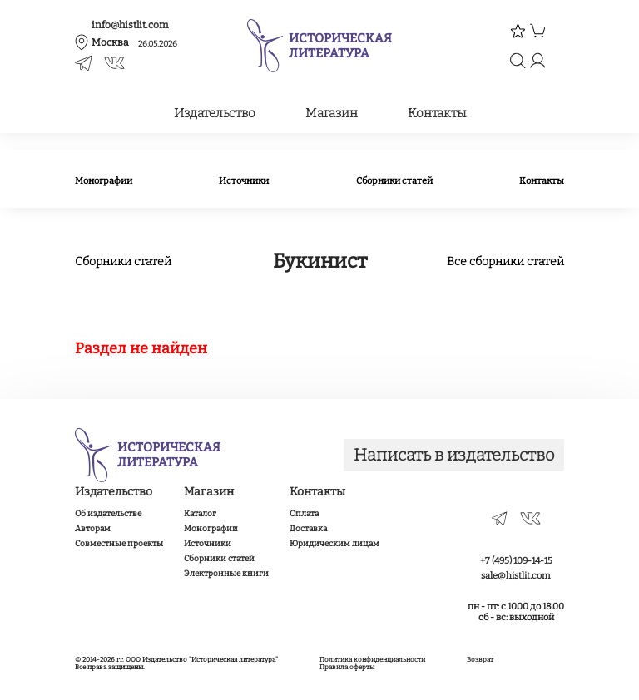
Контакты (437, 113)
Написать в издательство (454, 455)
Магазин (331, 113)
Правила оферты (347, 667)
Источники (244, 180)
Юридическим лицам (334, 544)
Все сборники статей (505, 261)
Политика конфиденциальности (372, 659)
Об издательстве (108, 514)
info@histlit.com (130, 25)
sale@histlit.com (516, 575)
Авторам (93, 529)
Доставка (308, 529)
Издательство (214, 113)
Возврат (480, 659)
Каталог (200, 514)
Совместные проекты (119, 544)
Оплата (304, 514)
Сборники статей (394, 180)
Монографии (103, 180)
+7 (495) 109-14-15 (516, 560)
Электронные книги (226, 574)
